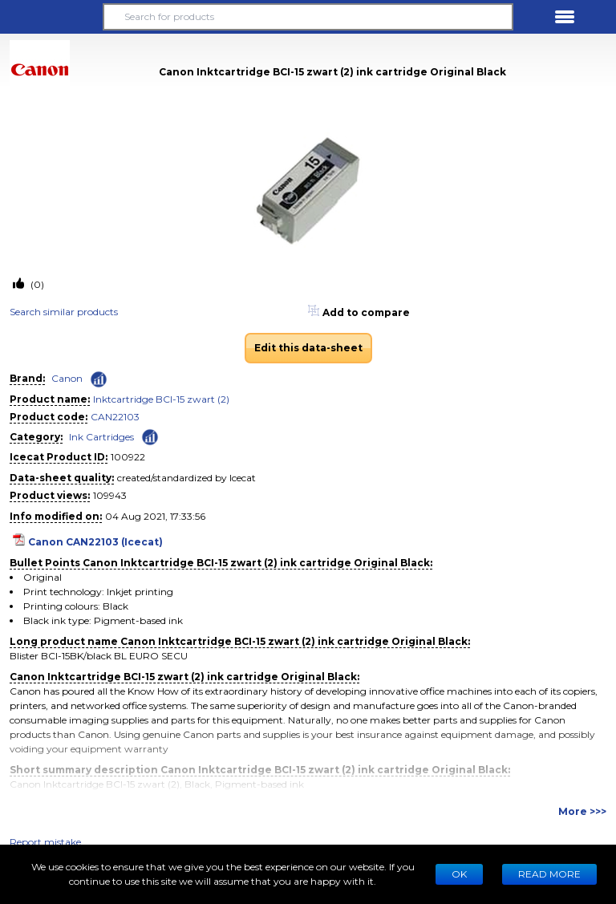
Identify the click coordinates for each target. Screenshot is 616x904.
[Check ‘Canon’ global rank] (98, 379)
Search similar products (64, 312)
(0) (36, 284)
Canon (67, 378)
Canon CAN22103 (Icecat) (95, 542)
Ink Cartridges (101, 437)
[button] (51, 16)
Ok (459, 874)
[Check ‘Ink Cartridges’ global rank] (150, 436)
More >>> (582, 811)
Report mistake (45, 842)
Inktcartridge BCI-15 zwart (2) (161, 399)
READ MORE (549, 874)
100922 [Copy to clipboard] (128, 457)
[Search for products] (308, 17)
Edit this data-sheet (308, 348)
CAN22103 (115, 417)
